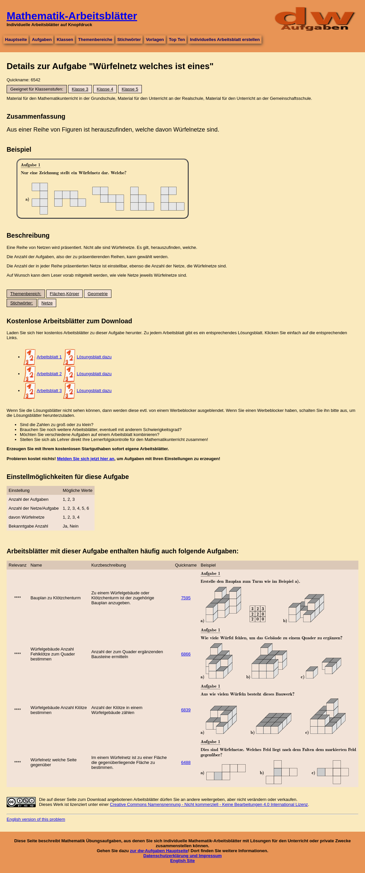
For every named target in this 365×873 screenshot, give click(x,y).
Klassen (65, 39)
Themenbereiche (95, 39)
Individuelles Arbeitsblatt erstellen (225, 39)
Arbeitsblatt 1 (49, 356)
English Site (182, 860)
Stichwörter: (21, 302)
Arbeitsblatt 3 (49, 390)
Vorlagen (155, 39)
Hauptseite (16, 39)
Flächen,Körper (64, 293)
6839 (186, 709)
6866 (186, 654)
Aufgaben (42, 39)
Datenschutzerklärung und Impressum (182, 855)
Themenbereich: (25, 293)
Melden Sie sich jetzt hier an (85, 458)
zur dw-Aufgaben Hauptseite (159, 850)
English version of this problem (36, 819)
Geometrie (98, 293)
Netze (47, 302)
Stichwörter (129, 39)
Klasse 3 (80, 89)
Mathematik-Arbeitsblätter (72, 16)
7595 (186, 597)
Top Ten (177, 39)
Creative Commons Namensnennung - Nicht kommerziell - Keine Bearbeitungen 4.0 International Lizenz (209, 804)
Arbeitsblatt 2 (49, 373)
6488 (186, 762)
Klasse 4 (105, 89)
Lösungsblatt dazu (94, 356)
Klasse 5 (130, 89)
